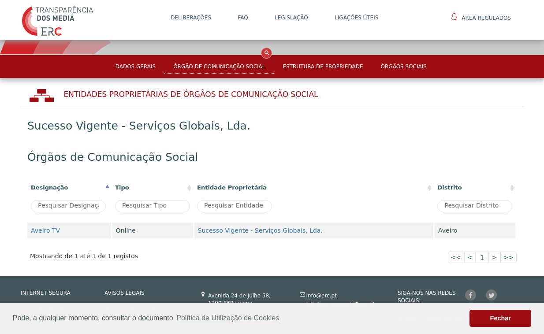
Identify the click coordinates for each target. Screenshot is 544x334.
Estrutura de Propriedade (323, 66)
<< (456, 257)
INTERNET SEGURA (46, 293)
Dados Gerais (136, 66)
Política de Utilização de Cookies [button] (227, 318)
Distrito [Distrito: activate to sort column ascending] (449, 187)
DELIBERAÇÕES (191, 18)
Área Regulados (481, 17)
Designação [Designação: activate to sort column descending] (49, 187)
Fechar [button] (500, 318)
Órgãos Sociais (404, 66)
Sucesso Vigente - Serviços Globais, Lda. (260, 230)
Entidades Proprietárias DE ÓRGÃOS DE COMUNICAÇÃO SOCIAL (191, 94)
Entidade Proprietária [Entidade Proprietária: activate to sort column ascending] (232, 187)
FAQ (243, 18)
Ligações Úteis (356, 18)
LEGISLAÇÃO (291, 18)
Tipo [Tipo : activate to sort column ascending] (122, 187)
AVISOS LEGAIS (124, 293)
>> (508, 257)
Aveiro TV (45, 230)
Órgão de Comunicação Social (219, 66)
